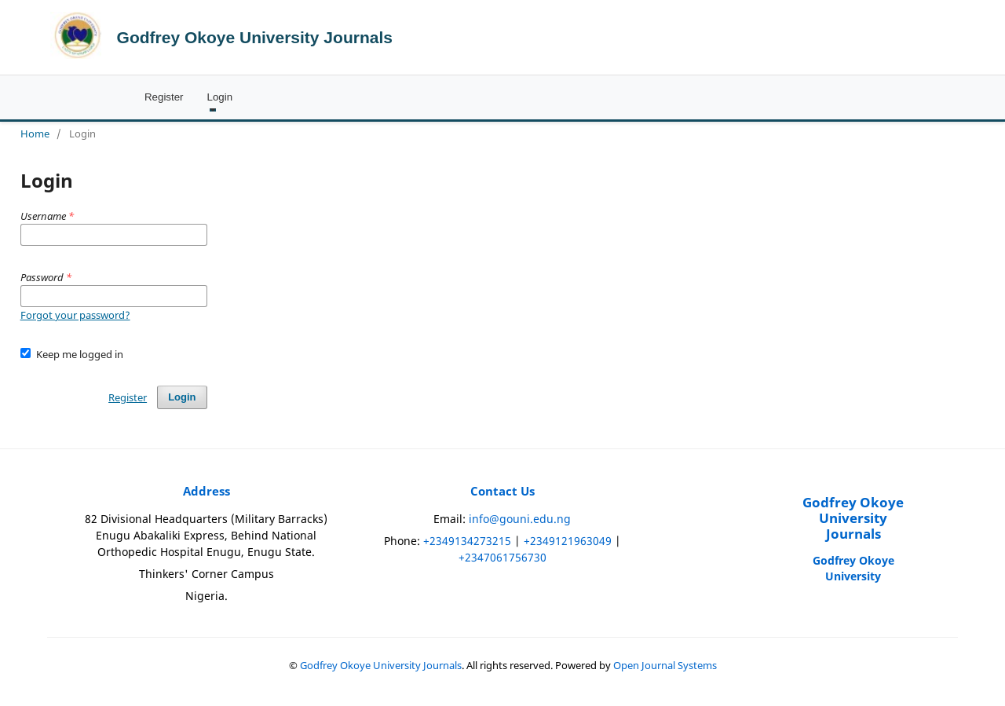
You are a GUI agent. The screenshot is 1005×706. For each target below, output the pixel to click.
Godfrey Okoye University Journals (255, 37)
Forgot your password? (75, 315)
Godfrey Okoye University (853, 568)
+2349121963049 (568, 540)
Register (164, 97)
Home (34, 133)
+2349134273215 (467, 540)
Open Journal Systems (665, 665)
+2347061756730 (502, 557)
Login (220, 97)
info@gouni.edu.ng (520, 518)
